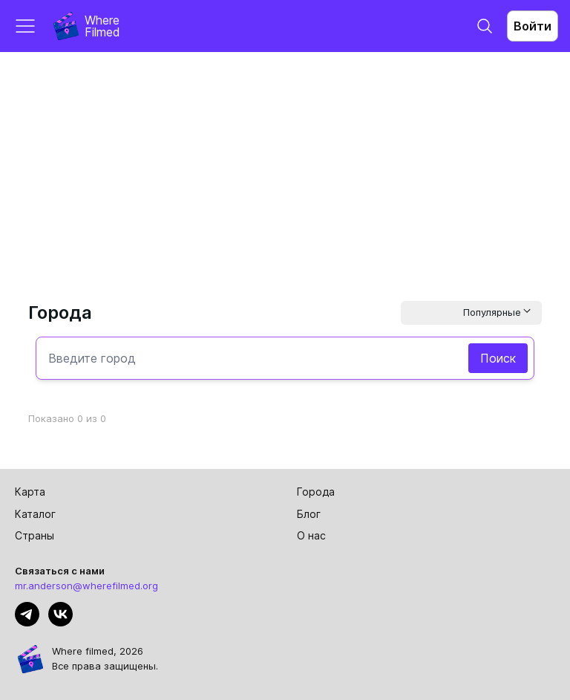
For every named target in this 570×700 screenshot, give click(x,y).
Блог (309, 514)
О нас (311, 535)
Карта (30, 491)
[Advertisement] (285, 163)
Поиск (498, 358)
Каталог (35, 514)
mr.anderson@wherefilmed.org (86, 586)
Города (316, 491)
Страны (34, 535)
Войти (532, 26)
